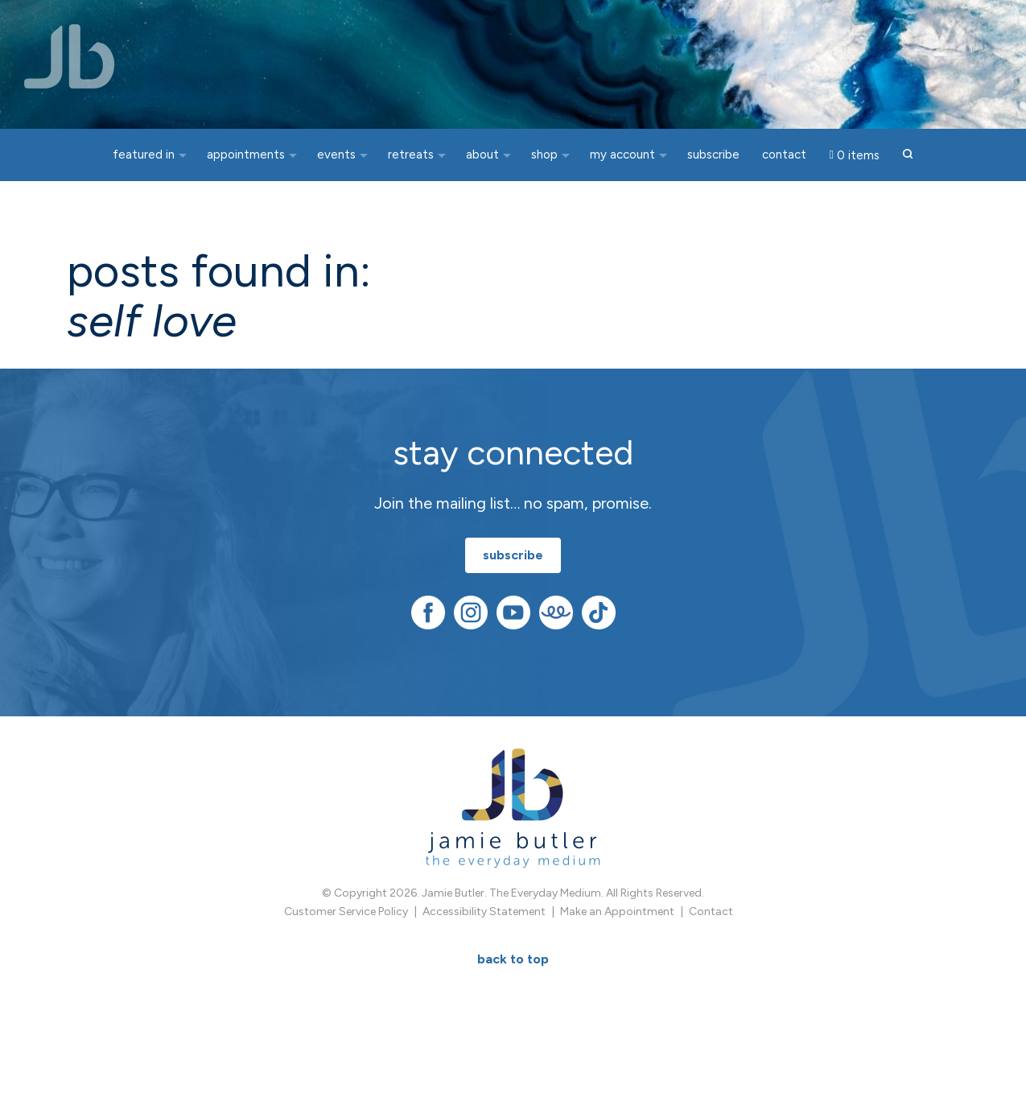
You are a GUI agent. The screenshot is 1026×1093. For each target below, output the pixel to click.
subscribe (513, 555)
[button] (907, 155)
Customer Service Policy (346, 911)
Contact (711, 911)
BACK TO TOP (513, 959)
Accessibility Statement (484, 911)
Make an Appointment (617, 911)
